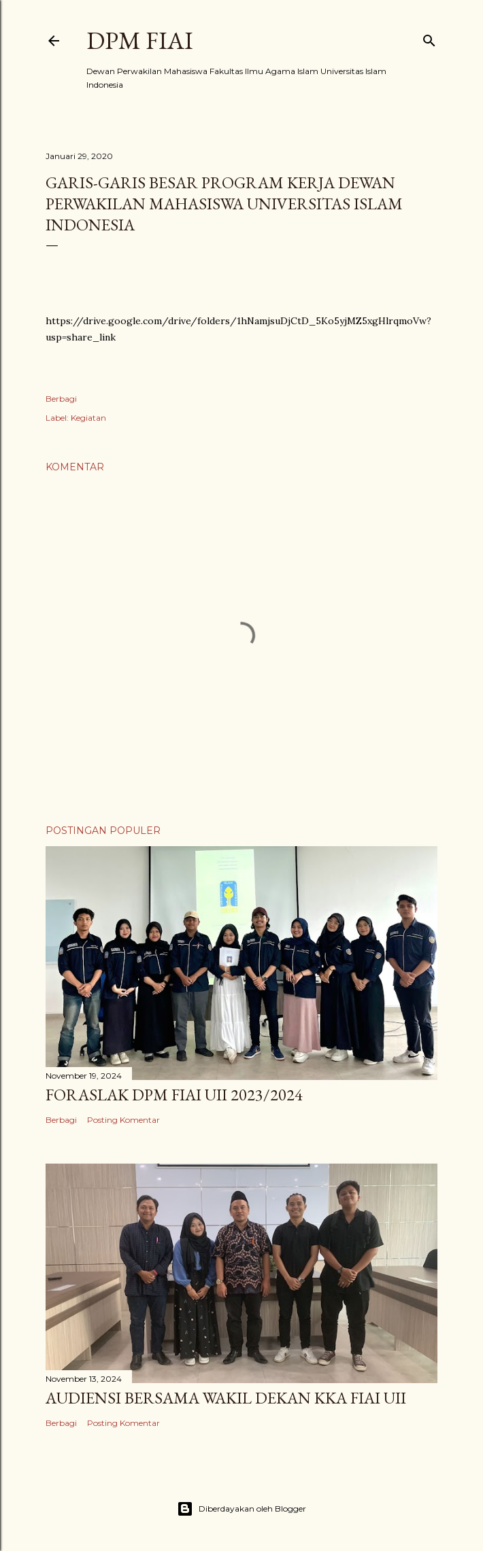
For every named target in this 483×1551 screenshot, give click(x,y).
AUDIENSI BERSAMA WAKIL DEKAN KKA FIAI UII (226, 1397)
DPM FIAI (139, 40)
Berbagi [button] (61, 399)
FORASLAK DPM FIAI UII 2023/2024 (174, 1094)
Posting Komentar (123, 1120)
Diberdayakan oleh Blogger (241, 1509)
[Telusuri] (429, 37)
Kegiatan (88, 418)
